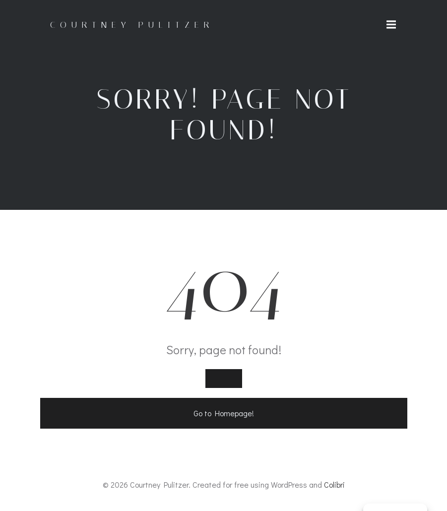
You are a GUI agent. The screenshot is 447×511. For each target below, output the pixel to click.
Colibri (334, 484)
